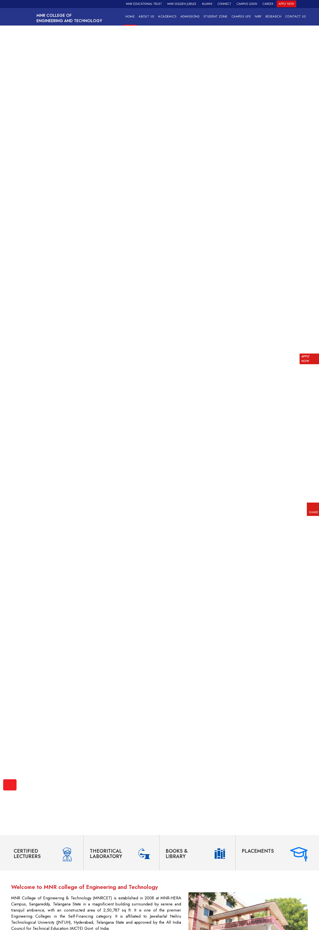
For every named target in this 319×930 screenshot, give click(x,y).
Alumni (207, 4)
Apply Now (286, 4)
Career (268, 4)
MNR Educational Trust (144, 4)
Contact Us (295, 16)
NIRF (258, 16)
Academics (167, 16)
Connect (224, 4)
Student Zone (216, 16)
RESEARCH (273, 16)
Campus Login (247, 4)
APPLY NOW (305, 358)
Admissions (190, 16)
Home (130, 16)
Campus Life (241, 16)
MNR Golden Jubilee (181, 4)
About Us (146, 16)
